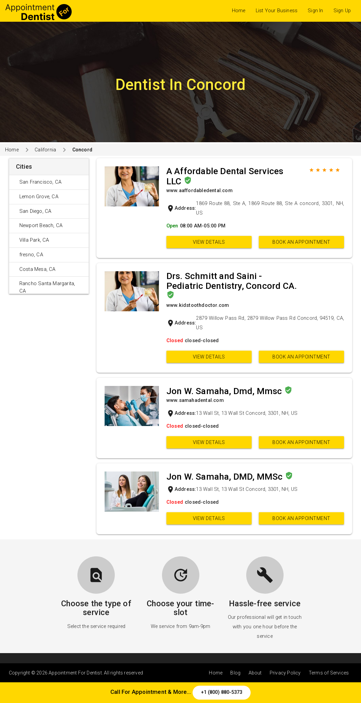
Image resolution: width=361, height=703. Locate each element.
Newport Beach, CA (40, 225)
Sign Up (342, 11)
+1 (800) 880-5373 (221, 692)
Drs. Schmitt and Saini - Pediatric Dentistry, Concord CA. (231, 281)
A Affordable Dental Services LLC (225, 176)
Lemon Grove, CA (38, 197)
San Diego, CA (35, 211)
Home (239, 11)
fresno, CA (31, 255)
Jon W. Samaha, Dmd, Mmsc (225, 391)
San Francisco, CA (40, 182)
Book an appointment (301, 242)
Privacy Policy (285, 673)
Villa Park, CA (34, 240)
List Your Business (277, 11)
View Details (209, 242)
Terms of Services (329, 673)
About (255, 673)
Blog (235, 673)
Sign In (315, 11)
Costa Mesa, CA (37, 269)
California (45, 149)
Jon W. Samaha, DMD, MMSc (225, 476)
